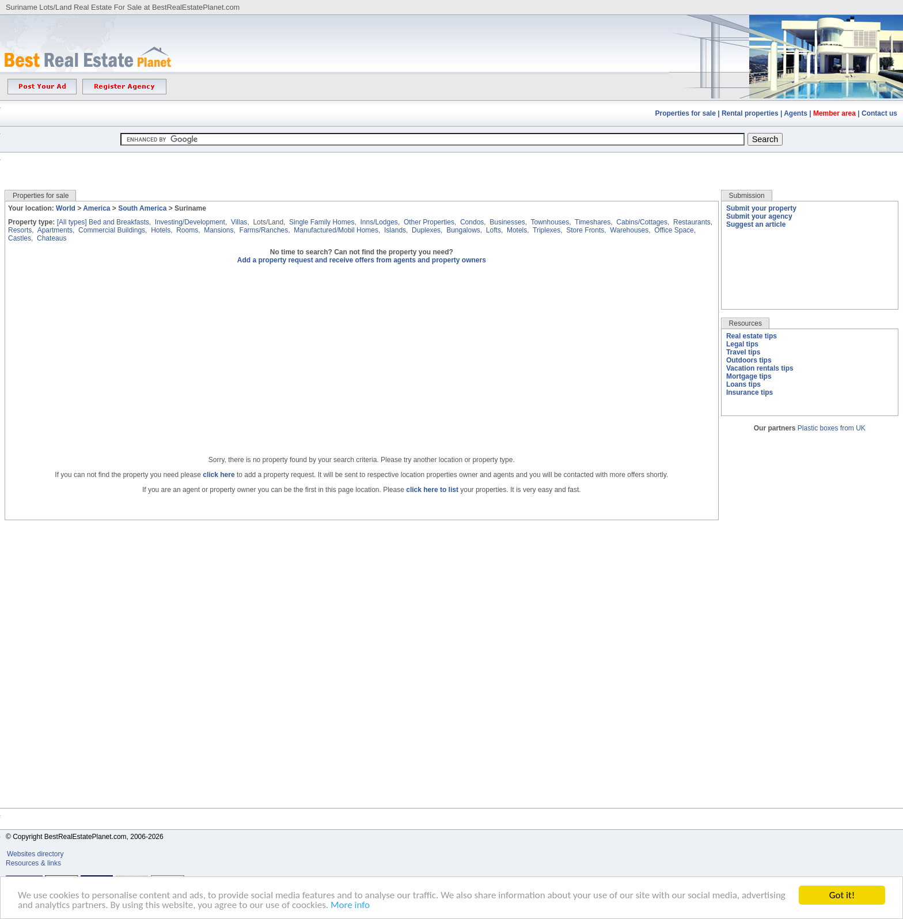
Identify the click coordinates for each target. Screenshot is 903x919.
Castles (19, 238)
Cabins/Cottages (641, 222)
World (65, 208)
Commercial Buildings (111, 230)
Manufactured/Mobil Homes (336, 230)
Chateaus (51, 238)
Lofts (493, 230)
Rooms (187, 230)
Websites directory (36, 854)
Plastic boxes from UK (832, 428)
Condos (472, 222)
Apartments (55, 230)
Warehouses (629, 230)
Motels (517, 230)
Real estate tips (751, 336)
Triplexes (546, 230)
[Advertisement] (451, 162)
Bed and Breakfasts (119, 222)
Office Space (673, 230)
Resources (745, 323)
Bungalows (463, 230)
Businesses (507, 222)
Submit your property (761, 208)
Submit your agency (759, 216)
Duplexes (426, 230)
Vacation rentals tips (760, 368)
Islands (395, 230)
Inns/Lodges (378, 222)
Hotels (160, 230)
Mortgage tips (749, 376)
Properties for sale (685, 113)
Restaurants (692, 222)
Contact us (879, 113)
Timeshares (592, 222)
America (96, 208)
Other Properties (429, 222)
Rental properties (750, 113)
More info (350, 905)
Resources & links (33, 863)
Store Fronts (585, 230)
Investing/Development (190, 222)
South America (142, 208)
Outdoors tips (749, 360)
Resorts (20, 230)
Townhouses (550, 222)
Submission (747, 196)
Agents (795, 113)
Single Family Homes (321, 222)
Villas (239, 222)
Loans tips (743, 384)
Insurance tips (749, 392)
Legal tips (742, 344)
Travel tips (743, 352)
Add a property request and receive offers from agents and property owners (361, 260)
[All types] (72, 222)
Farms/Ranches (264, 230)
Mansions (218, 230)
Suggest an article (756, 224)
